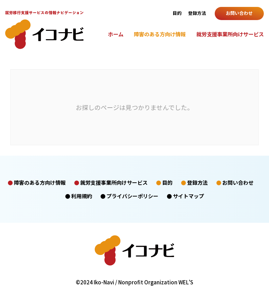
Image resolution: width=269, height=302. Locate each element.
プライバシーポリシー (132, 196)
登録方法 (197, 13)
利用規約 (81, 196)
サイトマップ (188, 196)
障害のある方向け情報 (160, 34)
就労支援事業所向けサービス (230, 34)
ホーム (115, 34)
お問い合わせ (239, 13)
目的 (177, 13)
